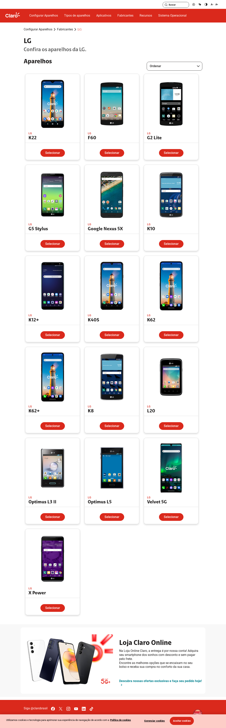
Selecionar (52, 153)
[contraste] (206, 4)
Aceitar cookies (182, 720)
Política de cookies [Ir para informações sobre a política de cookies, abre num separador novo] (120, 720)
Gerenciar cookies (154, 720)
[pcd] (194, 4)
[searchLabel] (176, 5)
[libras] (200, 4)
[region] (113, 721)
